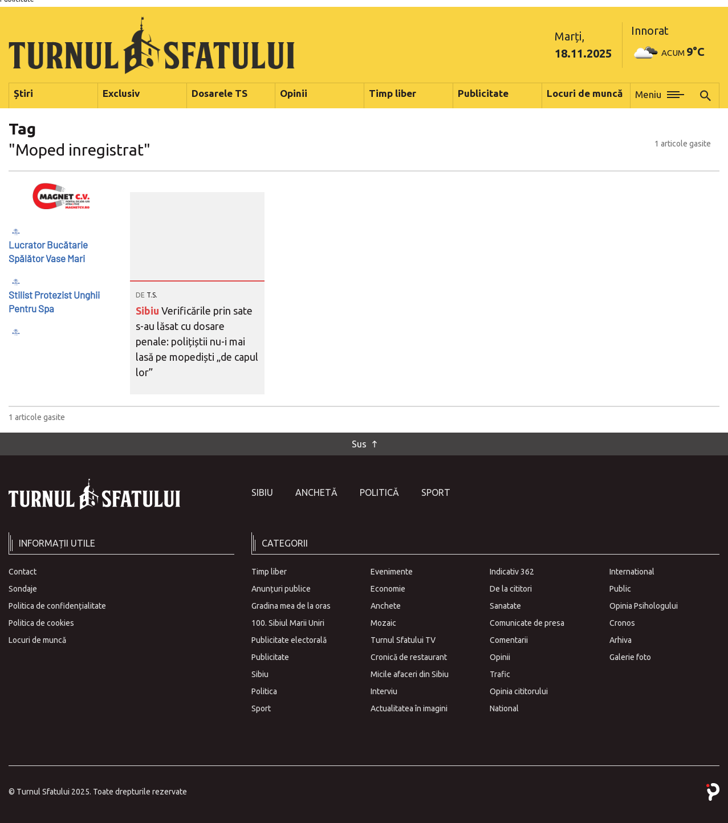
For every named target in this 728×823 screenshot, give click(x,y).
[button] (660, 95)
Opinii (500, 657)
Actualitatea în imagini (409, 708)
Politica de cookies (41, 623)
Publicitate (270, 657)
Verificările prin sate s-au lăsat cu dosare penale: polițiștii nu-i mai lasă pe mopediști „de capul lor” (197, 341)
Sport (435, 492)
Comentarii (509, 640)
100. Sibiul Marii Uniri (287, 623)
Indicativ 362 (512, 571)
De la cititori (511, 588)
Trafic (500, 674)
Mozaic (383, 623)
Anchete (386, 605)
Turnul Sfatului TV (403, 640)
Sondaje (23, 588)
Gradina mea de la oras (291, 605)
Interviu (384, 691)
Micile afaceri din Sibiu (410, 674)
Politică (379, 492)
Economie (388, 588)
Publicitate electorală (289, 640)
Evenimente (392, 571)
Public (620, 588)
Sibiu (148, 310)
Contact (22, 571)
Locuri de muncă (37, 640)
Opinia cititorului (519, 691)
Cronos (622, 623)
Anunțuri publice (281, 588)
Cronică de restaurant (409, 657)
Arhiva (620, 640)
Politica (264, 691)
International (631, 571)
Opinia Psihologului (643, 605)
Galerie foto (630, 657)
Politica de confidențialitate (57, 605)
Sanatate (505, 605)
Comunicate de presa (527, 623)
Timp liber (269, 571)
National (504, 708)
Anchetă (316, 492)
